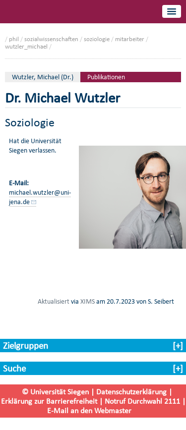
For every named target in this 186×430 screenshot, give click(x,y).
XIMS (87, 301)
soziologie (97, 39)
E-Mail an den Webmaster (89, 410)
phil (14, 39)
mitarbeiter (129, 39)
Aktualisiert (53, 301)
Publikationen (106, 77)
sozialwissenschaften (51, 39)
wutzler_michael (26, 46)
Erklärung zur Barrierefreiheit (49, 401)
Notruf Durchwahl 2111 (142, 401)
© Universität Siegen (55, 391)
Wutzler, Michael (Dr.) (42, 77)
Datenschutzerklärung (131, 391)
